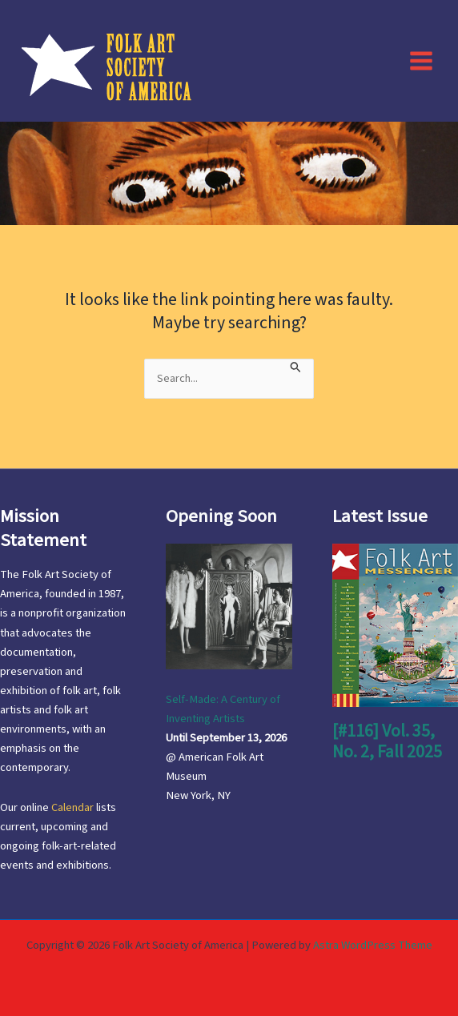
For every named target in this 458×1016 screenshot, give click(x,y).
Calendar (72, 807)
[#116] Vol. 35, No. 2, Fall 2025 (387, 742)
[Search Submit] (296, 366)
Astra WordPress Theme (372, 945)
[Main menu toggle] (421, 60)
